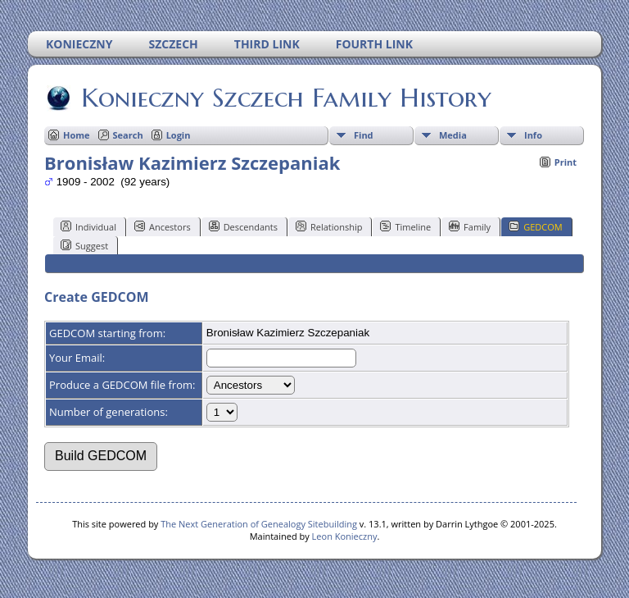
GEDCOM (535, 226)
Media (453, 135)
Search (128, 135)
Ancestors (162, 226)
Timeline (405, 226)
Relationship (329, 226)
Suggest (84, 245)
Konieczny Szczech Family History (285, 97)
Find (363, 135)
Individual (88, 226)
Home (76, 135)
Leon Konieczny (345, 536)
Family (470, 226)
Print (565, 162)
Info (533, 135)
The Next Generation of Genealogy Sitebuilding (259, 524)
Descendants (243, 226)
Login (178, 135)
